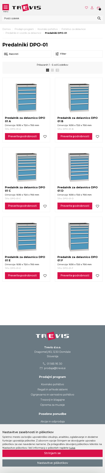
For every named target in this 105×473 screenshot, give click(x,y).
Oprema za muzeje (52, 404)
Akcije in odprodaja (53, 421)
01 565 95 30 (52, 363)
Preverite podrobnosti (22, 136)
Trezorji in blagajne (52, 399)
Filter (61, 54)
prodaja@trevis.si (52, 368)
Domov (6, 29)
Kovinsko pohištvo (48, 29)
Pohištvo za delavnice (73, 29)
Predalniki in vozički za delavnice (23, 33)
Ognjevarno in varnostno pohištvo (52, 394)
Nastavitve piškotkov (52, 463)
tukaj (72, 447)
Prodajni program (24, 29)
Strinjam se (52, 453)
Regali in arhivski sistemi (53, 389)
